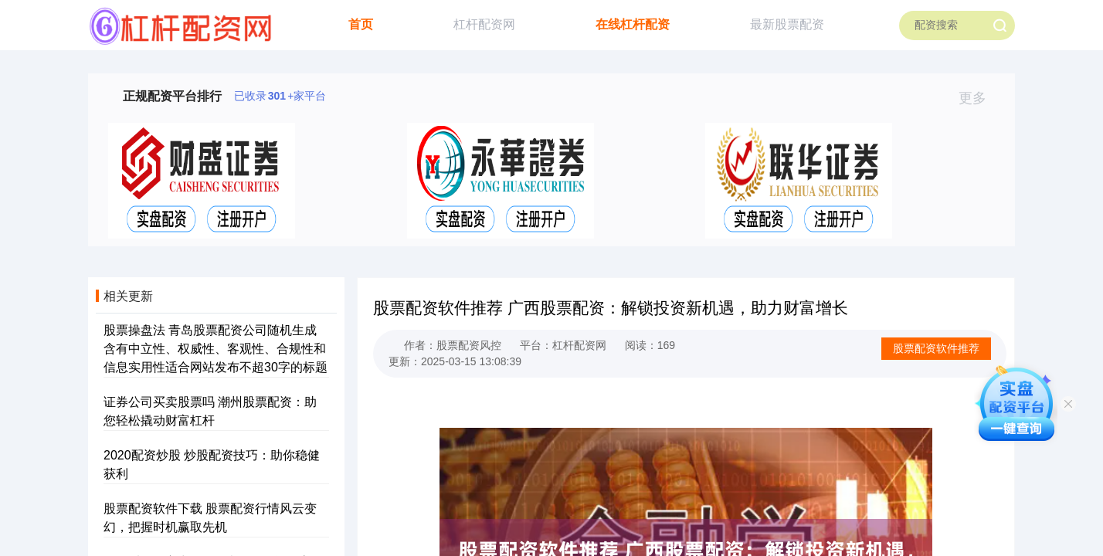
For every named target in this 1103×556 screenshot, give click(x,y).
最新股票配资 (787, 24)
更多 (979, 98)
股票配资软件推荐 (936, 348)
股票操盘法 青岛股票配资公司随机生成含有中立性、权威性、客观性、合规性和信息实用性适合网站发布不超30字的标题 (216, 349)
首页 (360, 24)
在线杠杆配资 (633, 24)
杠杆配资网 (484, 24)
